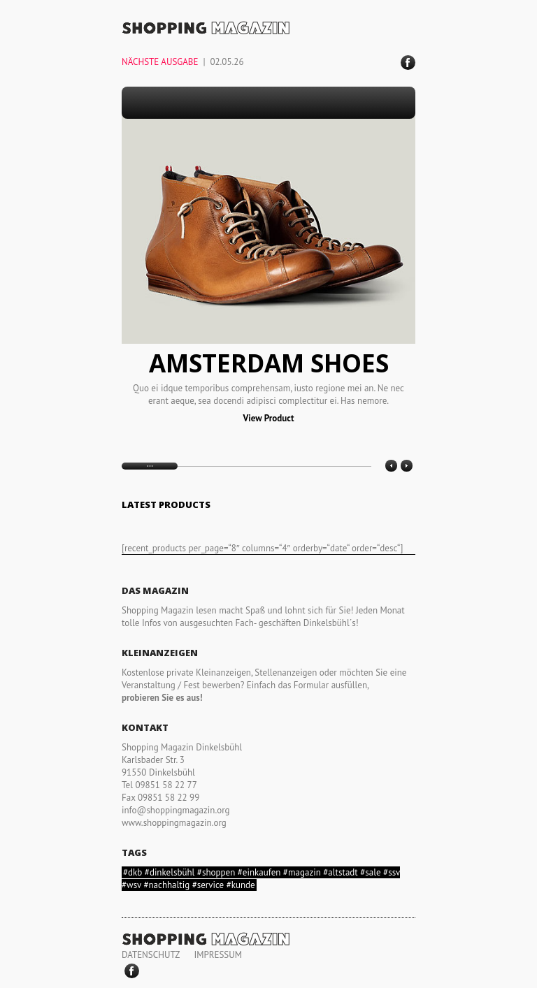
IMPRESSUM (218, 955)
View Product (268, 418)
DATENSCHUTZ (151, 955)
